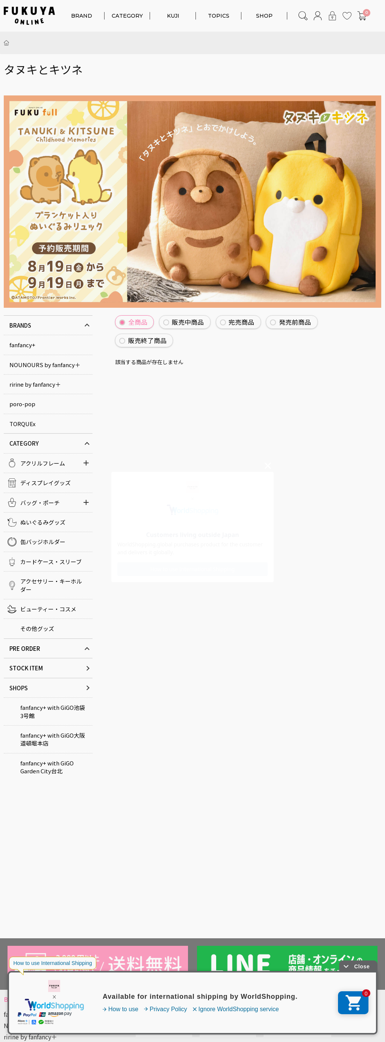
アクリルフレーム (42, 463)
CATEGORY (127, 15)
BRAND (81, 15)
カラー (147, 1029)
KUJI (173, 15)
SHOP (264, 15)
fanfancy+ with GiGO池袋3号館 (52, 711)
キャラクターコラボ (291, 1029)
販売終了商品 (147, 340)
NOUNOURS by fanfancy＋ (44, 365)
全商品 (137, 322)
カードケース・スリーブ (51, 562)
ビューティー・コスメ (48, 609)
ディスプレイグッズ (45, 483)
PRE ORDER (24, 648)
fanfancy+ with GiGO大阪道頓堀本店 (52, 739)
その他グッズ (37, 628)
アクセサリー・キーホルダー (51, 585)
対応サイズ (217, 1029)
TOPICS (218, 15)
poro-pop (22, 404)
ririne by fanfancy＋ (35, 384)
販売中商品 (188, 322)
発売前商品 (295, 322)
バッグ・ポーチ (40, 503)
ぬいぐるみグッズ (42, 522)
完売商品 (241, 322)
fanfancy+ (22, 345)
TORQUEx (22, 424)
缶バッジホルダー (42, 542)
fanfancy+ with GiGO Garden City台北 (47, 767)
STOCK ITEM (26, 668)
